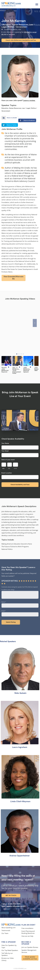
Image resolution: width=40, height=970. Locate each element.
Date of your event (8, 459)
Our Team (4, 933)
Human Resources (20, 25)
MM (3, 468)
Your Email (5, 451)
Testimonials (5, 931)
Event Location (6, 473)
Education (6, 25)
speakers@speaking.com (8, 5)
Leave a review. (29, 100)
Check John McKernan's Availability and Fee (21, 40)
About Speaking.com (8, 928)
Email (3, 611)
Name (3, 602)
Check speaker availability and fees (30, 958)
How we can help (27, 936)
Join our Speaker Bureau (29, 947)
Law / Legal (26, 108)
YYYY (15, 468)
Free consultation (27, 928)
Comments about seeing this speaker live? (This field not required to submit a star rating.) (19, 588)
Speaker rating (9, 581)
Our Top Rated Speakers (9, 950)
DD (9, 468)
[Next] (35, 323)
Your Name (5, 443)
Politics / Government (17, 27)
